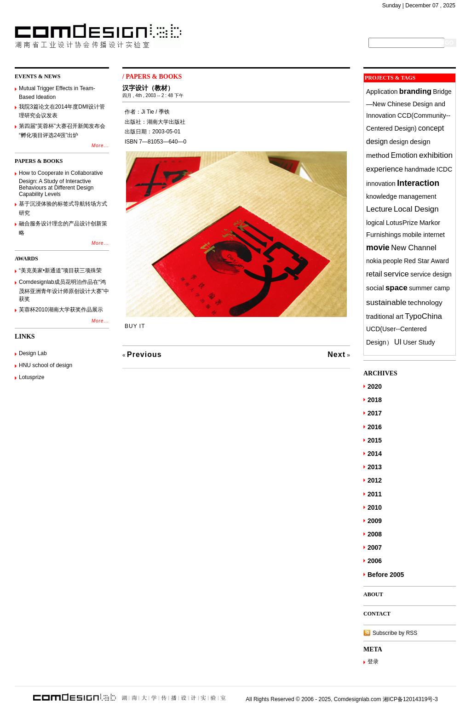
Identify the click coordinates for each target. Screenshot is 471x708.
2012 (375, 480)
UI (398, 342)
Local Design (416, 209)
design (399, 141)
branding (415, 91)
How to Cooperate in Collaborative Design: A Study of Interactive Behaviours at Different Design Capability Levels (61, 184)
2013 (375, 467)
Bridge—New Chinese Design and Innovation (409, 103)
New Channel (413, 247)
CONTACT (377, 613)
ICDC (444, 169)
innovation (381, 183)
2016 (375, 427)
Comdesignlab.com (357, 699)
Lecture (379, 209)
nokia (373, 261)
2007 (375, 547)
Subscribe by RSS (395, 633)
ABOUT (373, 594)
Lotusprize (31, 377)
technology (425, 302)
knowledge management (401, 196)
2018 (375, 399)
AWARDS (26, 258)
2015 (375, 440)
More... (100, 145)
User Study (419, 342)
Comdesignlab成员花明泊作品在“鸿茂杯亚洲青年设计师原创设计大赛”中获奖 (64, 290)
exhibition (436, 155)
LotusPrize (402, 222)
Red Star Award (426, 261)
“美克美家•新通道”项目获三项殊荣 (60, 270)
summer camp (429, 288)
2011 (375, 494)
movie (378, 247)
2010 (375, 507)
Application (382, 91)
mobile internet (423, 234)
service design (431, 274)
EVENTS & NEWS (37, 76)
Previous (144, 354)
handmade (420, 169)
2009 (375, 520)
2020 (375, 386)
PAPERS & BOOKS (39, 161)
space (396, 287)
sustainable (386, 302)
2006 (375, 560)
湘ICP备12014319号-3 (410, 699)
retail (374, 274)
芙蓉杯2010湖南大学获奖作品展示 (61, 309)
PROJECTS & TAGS (390, 78)
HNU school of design (45, 365)
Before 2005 (386, 574)
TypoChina (423, 316)
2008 (375, 534)
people (392, 261)
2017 (375, 413)
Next (336, 354)
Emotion (404, 155)
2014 (375, 453)
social (375, 288)
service (396, 273)
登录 (373, 661)
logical (375, 222)
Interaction (418, 183)
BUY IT (135, 326)
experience (384, 169)
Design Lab (33, 353)
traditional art (384, 316)
